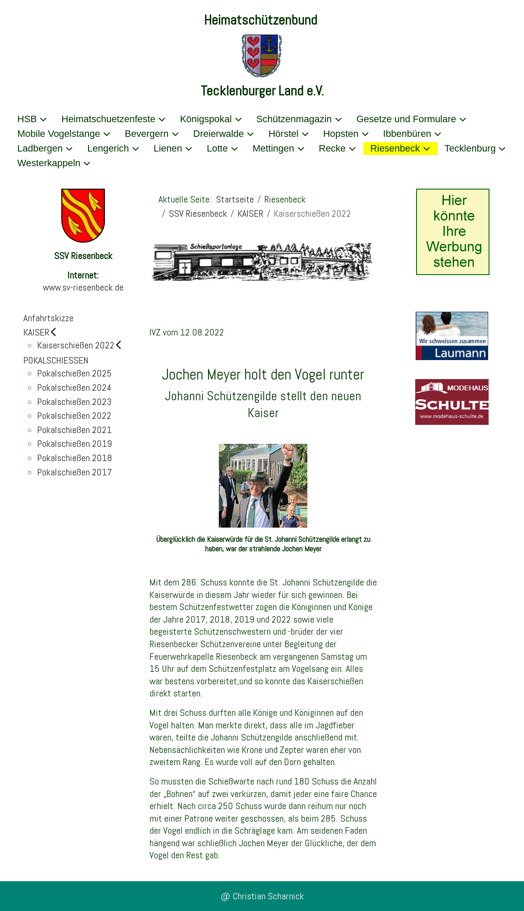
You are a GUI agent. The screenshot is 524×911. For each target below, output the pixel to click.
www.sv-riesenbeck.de (83, 287)
